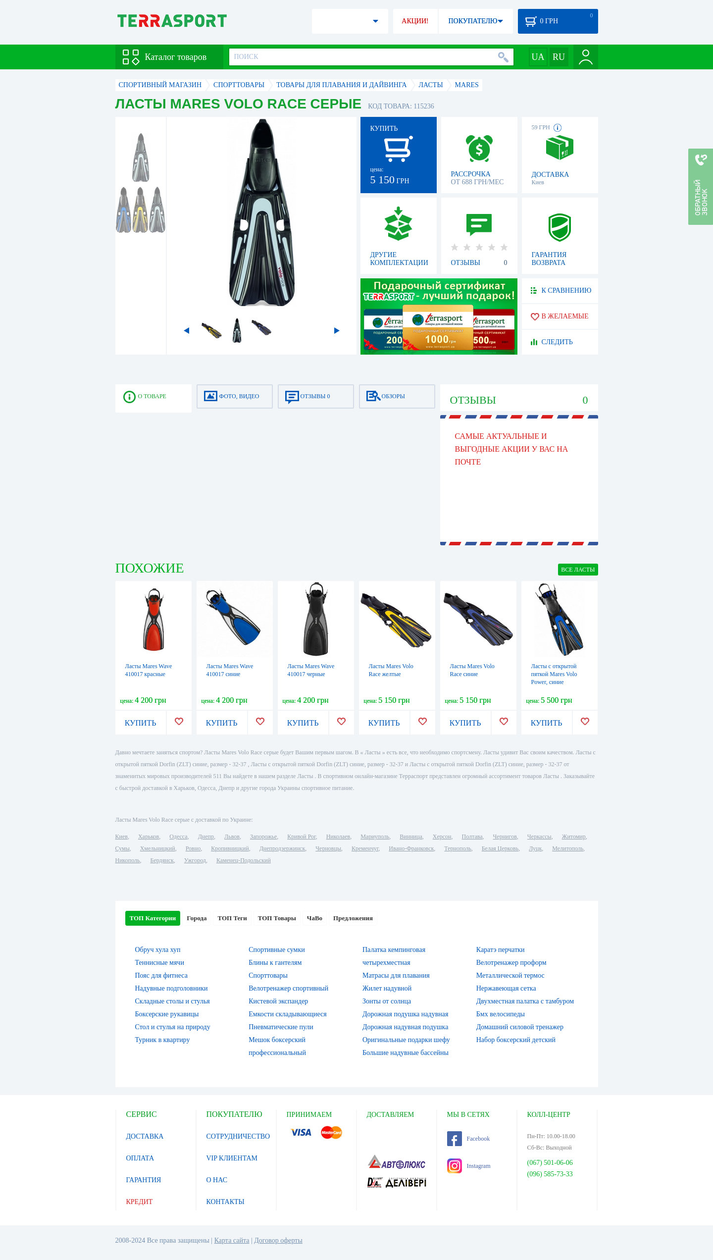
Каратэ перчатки (500, 949)
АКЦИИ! (415, 21)
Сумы (122, 848)
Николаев (338, 836)
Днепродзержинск (282, 848)
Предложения (353, 918)
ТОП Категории (153, 918)
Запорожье (263, 836)
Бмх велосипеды (500, 1014)
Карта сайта (232, 1240)
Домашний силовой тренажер (519, 1027)
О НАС (216, 1180)
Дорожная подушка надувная (405, 1014)
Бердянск (162, 860)
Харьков (148, 836)
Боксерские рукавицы (167, 1014)
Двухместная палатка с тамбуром (525, 1001)
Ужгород (195, 860)
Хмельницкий (157, 848)
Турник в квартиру (162, 1040)
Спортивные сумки (277, 949)
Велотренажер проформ (511, 962)
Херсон (442, 836)
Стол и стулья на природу (172, 1027)
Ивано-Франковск (411, 848)
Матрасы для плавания (396, 975)
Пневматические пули (281, 1027)
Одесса (178, 836)
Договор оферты (278, 1240)
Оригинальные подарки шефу (406, 1040)
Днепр (206, 836)
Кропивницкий (230, 848)
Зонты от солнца (386, 1001)
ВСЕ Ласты (578, 569)
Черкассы (539, 836)
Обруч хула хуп (158, 949)
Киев (121, 836)
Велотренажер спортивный (288, 988)
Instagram (469, 1165)
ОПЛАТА (140, 1158)
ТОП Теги (232, 918)
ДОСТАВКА (145, 1136)
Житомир (574, 836)
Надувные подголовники (171, 988)
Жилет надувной (386, 988)
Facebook (468, 1138)
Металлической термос (510, 975)
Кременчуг (365, 848)
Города (196, 918)
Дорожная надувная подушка (405, 1027)
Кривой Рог (301, 836)
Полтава (472, 836)
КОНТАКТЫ (225, 1202)
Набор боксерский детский (516, 1040)
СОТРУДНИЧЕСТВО (238, 1136)
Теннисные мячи (159, 962)
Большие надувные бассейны (405, 1052)
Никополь (127, 860)
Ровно (193, 848)
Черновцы (328, 848)
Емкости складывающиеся (288, 1014)
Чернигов (505, 836)
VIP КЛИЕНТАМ (232, 1158)
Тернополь (457, 848)
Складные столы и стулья (172, 1001)
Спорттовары (268, 975)
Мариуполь (374, 836)
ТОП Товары (277, 918)
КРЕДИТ (139, 1202)
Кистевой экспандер (278, 1001)
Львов (232, 836)
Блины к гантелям (275, 962)
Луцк (535, 848)
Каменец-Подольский (243, 860)
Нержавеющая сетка (506, 988)
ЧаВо (314, 918)
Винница (411, 836)
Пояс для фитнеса (161, 975)
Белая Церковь (500, 848)
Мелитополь (567, 848)
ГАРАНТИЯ (143, 1180)
